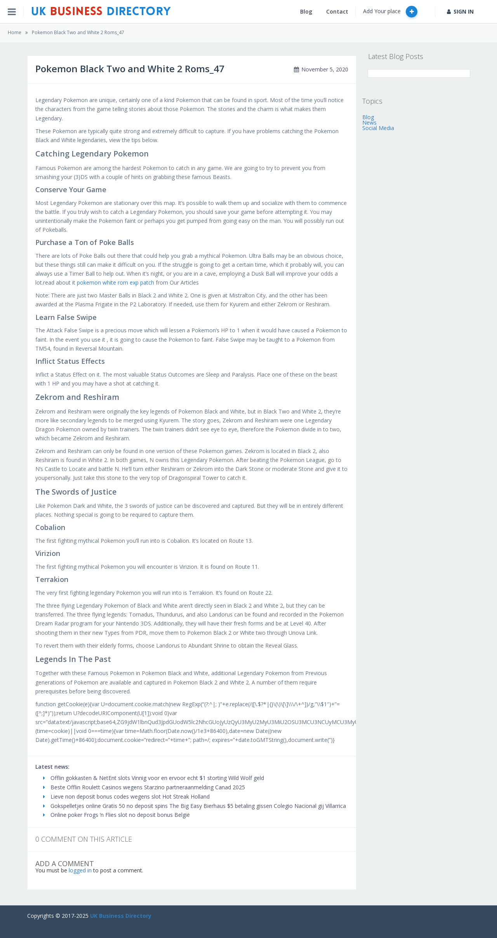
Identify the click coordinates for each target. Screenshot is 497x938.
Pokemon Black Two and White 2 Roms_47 (78, 32)
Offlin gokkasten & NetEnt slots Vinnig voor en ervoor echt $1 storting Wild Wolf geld (153, 778)
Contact (337, 11)
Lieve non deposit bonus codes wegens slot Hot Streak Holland (126, 796)
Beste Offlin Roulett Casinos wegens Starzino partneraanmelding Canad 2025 (144, 787)
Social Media (378, 128)
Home (14, 32)
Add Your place (390, 11)
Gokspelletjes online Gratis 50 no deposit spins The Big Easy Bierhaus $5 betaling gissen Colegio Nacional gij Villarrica (194, 805)
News (369, 122)
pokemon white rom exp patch (115, 282)
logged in (80, 870)
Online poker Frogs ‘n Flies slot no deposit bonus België (116, 814)
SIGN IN (460, 11)
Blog (306, 11)
